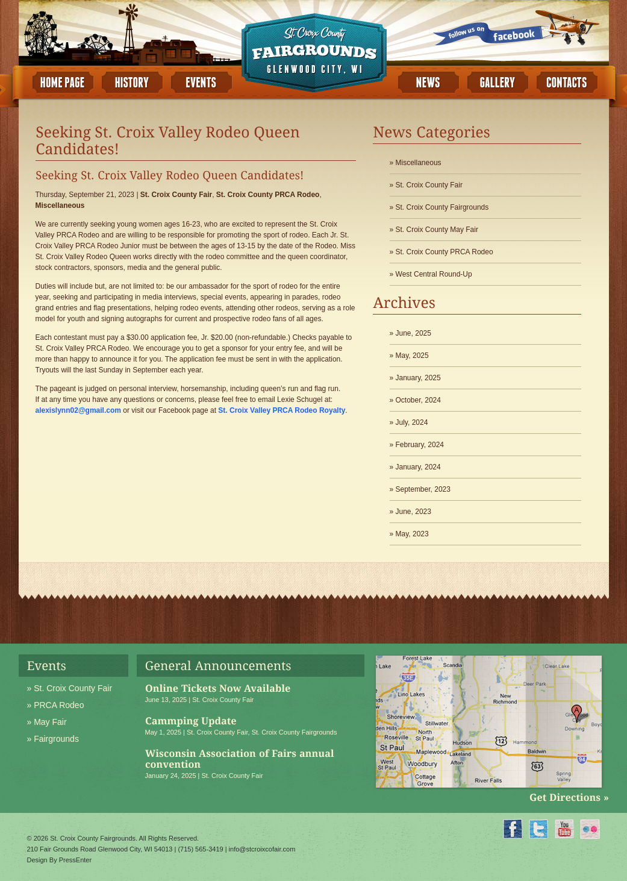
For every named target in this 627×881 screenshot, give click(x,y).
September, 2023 (423, 489)
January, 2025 (418, 378)
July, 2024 (412, 422)
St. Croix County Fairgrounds (442, 207)
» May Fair (47, 722)
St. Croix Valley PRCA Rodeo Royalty (281, 410)
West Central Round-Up (434, 274)
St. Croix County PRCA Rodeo (268, 194)
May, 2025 (412, 355)
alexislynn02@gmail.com (78, 410)
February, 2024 (420, 444)
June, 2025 (413, 333)
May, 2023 (412, 534)
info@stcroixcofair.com (262, 849)
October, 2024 (418, 400)
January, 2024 (418, 467)
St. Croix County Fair (176, 194)
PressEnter (75, 860)
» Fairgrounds (53, 739)
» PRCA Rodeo (55, 705)
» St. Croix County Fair (70, 688)
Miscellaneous (60, 205)
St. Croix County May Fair (437, 229)
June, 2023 (413, 511)
